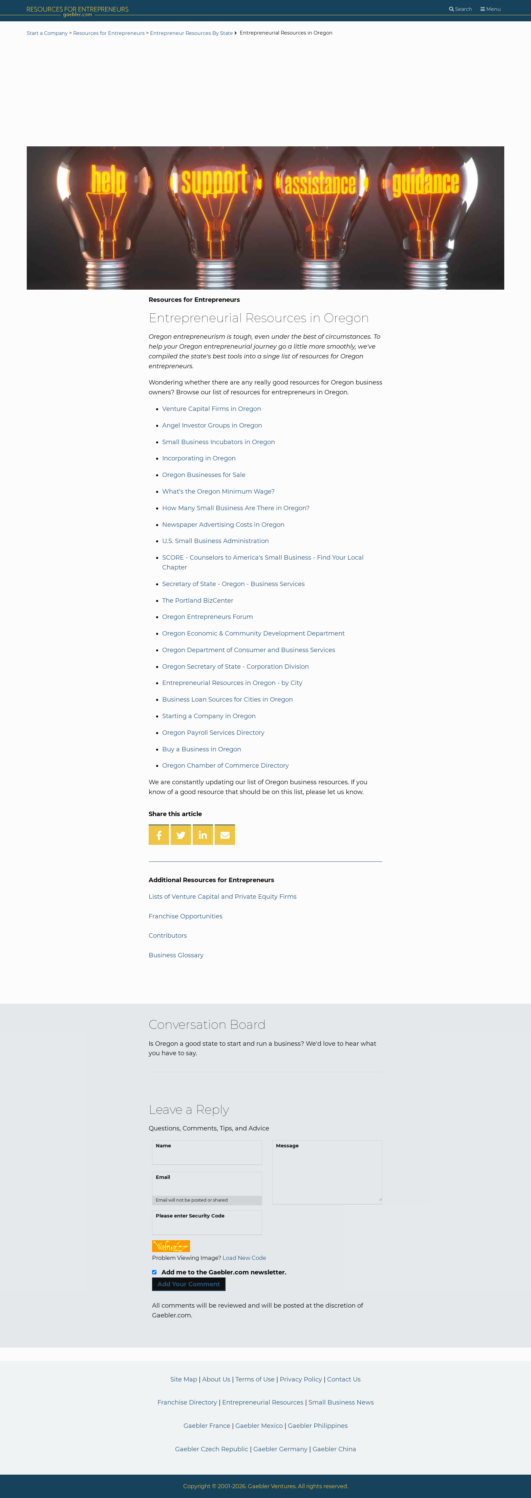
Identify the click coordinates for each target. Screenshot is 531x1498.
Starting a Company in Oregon (209, 716)
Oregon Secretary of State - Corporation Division (235, 666)
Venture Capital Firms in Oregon (211, 409)
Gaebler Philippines (318, 1426)
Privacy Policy (301, 1379)
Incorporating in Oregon (199, 458)
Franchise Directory (187, 1402)
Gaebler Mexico (259, 1426)
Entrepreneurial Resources (262, 1402)
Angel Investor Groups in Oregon (212, 425)
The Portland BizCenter (197, 600)
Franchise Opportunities (185, 916)
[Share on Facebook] (159, 835)
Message (287, 1146)
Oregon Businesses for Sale (204, 475)
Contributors (168, 935)
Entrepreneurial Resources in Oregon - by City (232, 683)
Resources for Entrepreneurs (109, 33)
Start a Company (47, 33)
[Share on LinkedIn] (203, 835)
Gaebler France (207, 1426)
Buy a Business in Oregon (201, 749)
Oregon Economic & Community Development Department (253, 633)
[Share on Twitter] (181, 835)
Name (163, 1146)
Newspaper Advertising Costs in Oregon (223, 524)
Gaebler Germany (280, 1449)
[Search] (460, 9)
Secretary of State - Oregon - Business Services (233, 584)
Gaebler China (334, 1449)
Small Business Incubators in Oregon (218, 442)
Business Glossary (176, 955)
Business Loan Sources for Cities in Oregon (227, 699)
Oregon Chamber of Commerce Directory (225, 765)
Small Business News (341, 1402)
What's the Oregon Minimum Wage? (218, 491)
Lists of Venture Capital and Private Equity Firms (223, 896)
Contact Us (344, 1379)
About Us (216, 1379)
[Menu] (490, 9)
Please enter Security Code (190, 1216)
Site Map (183, 1379)
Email (163, 1177)
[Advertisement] (265, 92)
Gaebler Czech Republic (211, 1449)
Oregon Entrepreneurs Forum (207, 617)
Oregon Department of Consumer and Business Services (248, 650)
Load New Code (244, 1257)
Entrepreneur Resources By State (191, 33)
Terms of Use (255, 1379)
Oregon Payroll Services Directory (213, 732)
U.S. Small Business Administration (215, 541)
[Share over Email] (225, 835)
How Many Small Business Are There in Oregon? (236, 508)
